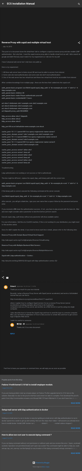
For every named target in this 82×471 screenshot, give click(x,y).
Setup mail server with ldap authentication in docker (25, 410)
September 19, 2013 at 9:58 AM (35, 324)
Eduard (13, 286)
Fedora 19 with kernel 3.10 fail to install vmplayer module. (27, 385)
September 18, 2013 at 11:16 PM (26, 286)
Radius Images (45, 467)
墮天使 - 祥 (21, 324)
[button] (79, 43)
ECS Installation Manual (21, 3)
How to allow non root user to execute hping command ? (27, 435)
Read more (75, 403)
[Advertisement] (41, 25)
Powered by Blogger (41, 463)
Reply (12, 334)
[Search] (79, 4)
